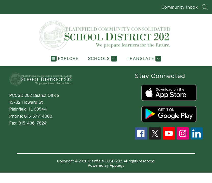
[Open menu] (64, 58)
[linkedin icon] (197, 138)
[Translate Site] (143, 58)
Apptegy (117, 165)
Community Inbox (180, 7)
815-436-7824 (33, 123)
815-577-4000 (38, 116)
